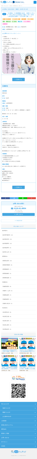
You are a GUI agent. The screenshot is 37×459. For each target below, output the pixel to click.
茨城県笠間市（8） (7, 286)
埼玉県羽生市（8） (7, 312)
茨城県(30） (5, 282)
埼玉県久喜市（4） (7, 320)
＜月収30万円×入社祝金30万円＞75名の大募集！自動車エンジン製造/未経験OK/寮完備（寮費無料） (9, 351)
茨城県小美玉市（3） (8, 303)
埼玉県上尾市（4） (7, 325)
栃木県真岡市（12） (7, 243)
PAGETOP (19, 220)
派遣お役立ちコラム (7, 425)
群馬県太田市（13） (7, 260)
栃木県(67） (5, 230)
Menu (35, 2)
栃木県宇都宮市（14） (8, 235)
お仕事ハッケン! (16, 455)
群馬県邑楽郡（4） (7, 277)
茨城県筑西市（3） (7, 299)
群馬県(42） (5, 256)
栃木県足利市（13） (7, 239)
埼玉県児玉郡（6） (7, 316)
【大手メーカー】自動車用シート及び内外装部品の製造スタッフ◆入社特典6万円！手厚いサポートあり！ (27, 351)
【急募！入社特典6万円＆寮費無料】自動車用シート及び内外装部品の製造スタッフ (9, 369)
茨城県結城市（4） (7, 295)
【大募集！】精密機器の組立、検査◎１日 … (16, 5)
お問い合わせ (19, 214)
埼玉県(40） (5, 307)
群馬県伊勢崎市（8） (8, 265)
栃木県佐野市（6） (7, 247)
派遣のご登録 (5, 433)
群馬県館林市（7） (7, 269)
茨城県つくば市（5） (8, 290)
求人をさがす (5, 404)
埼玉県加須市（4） (7, 329)
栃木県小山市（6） (7, 252)
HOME (3, 446)
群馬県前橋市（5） (7, 273)
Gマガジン (4, 442)
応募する (19, 79)
